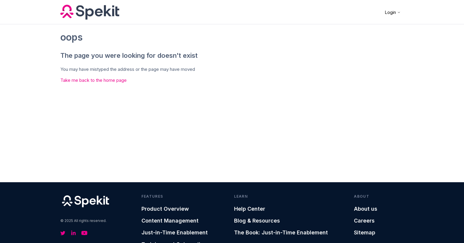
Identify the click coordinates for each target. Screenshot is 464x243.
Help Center (249, 209)
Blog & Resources (257, 221)
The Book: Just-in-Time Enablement (281, 232)
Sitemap (364, 232)
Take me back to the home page (93, 80)
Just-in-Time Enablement (174, 232)
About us (365, 209)
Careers (364, 221)
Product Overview (165, 209)
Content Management (170, 221)
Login (393, 12)
